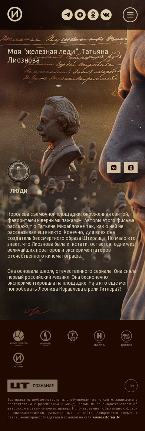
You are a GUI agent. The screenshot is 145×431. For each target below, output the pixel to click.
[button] (114, 167)
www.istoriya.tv (106, 417)
